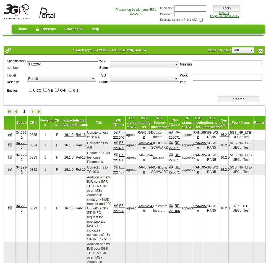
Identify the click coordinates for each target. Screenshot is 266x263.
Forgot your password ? (224, 16)
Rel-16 (80, 135)
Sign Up (224, 13)
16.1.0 (68, 135)
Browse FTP (74, 29)
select (251, 50)
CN (75, 91)
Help (95, 29)
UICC (37, 91)
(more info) (190, 19)
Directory (45, 29)
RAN (62, 91)
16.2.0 (225, 135)
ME (50, 91)
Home (22, 29)
